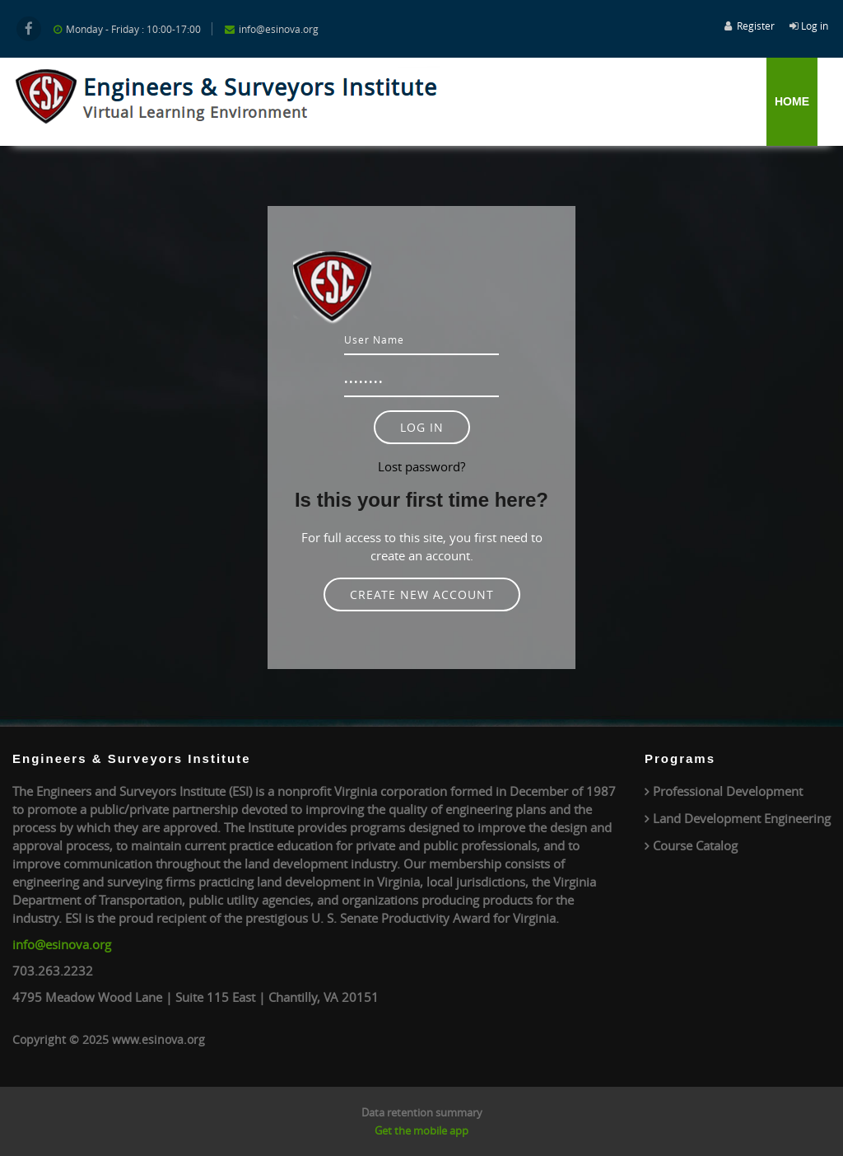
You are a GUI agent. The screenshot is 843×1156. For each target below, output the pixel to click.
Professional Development (728, 791)
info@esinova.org (61, 944)
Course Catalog (695, 845)
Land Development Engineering (742, 818)
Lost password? (421, 466)
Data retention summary (421, 1112)
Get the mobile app (421, 1130)
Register (756, 25)
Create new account (422, 594)
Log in (814, 25)
